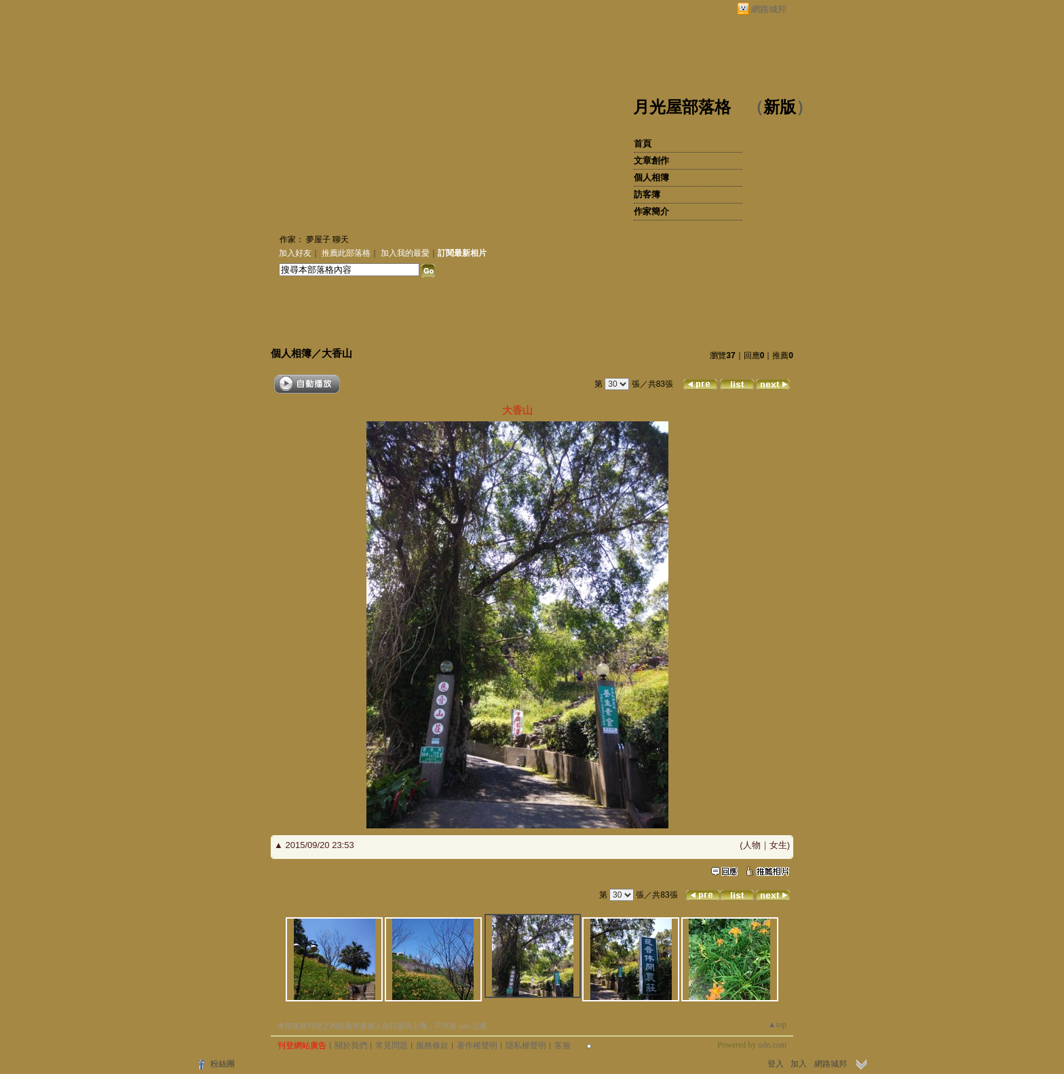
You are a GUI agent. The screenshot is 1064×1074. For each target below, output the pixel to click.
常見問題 (391, 1045)
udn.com (772, 1045)
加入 (799, 1064)
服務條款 (432, 1045)
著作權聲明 (477, 1045)
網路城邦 (768, 9)
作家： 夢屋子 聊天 (314, 239)
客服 (562, 1045)
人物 (752, 845)
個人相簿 (651, 177)
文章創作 (651, 160)
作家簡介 (651, 211)
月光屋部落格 (682, 107)
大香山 (337, 353)
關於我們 (351, 1045)
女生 (778, 845)
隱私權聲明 (526, 1045)
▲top (777, 1024)
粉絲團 (222, 1064)
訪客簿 (647, 194)
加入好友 (295, 253)
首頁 (642, 143)
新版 (779, 107)
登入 (775, 1064)
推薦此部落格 (346, 253)
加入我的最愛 (405, 253)
